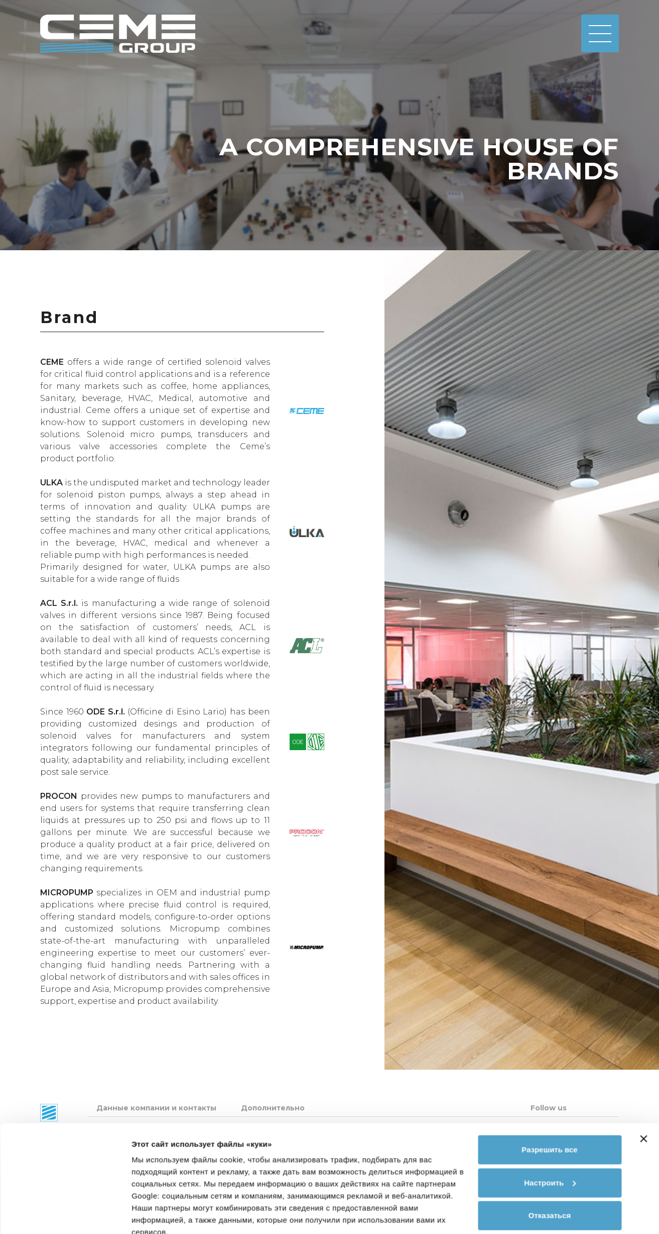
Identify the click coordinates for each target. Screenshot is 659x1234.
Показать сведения (167, 1214)
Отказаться (550, 1170)
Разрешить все (549, 1104)
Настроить (550, 1137)
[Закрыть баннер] (643, 1093)
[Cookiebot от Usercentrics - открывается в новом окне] (65, 1214)
